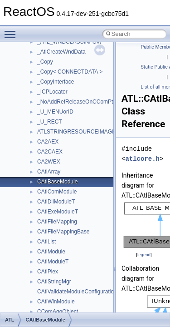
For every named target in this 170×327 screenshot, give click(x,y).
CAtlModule (51, 251)
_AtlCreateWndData (61, 52)
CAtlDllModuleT (56, 201)
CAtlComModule (57, 191)
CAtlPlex (47, 271)
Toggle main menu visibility (12, 30)
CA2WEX (48, 162)
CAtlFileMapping (57, 221)
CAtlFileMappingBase (63, 231)
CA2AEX (47, 142)
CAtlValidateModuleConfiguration (77, 291)
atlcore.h (142, 158)
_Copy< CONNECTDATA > (69, 72)
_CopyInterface (55, 82)
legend (144, 254)
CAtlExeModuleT (57, 211)
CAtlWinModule (56, 301)
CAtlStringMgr (54, 281)
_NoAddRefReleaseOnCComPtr (76, 102)
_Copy (45, 62)
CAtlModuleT (52, 261)
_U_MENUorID (55, 112)
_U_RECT (49, 122)
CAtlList (46, 241)
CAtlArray (48, 171)
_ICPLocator (52, 92)
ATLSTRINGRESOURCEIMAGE (76, 132)
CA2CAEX (50, 152)
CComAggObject (57, 311)
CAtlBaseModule (57, 181)
